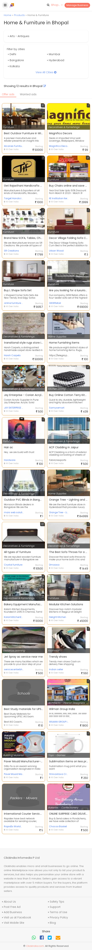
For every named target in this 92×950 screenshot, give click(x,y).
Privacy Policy (59, 917)
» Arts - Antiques (18, 36)
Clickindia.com (35, 946)
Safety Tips (57, 901)
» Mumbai (53, 54)
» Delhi (12, 54)
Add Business (13, 912)
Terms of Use (58, 912)
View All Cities (46, 72)
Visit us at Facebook (17, 917)
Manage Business (77, 5)
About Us (10, 901)
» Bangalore (16, 60)
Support (55, 907)
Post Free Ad (12, 907)
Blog (53, 923)
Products (19, 15)
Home (7, 15)
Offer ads (8, 94)
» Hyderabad (55, 60)
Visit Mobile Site (14, 923)
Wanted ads (28, 94)
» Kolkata (14, 66)
